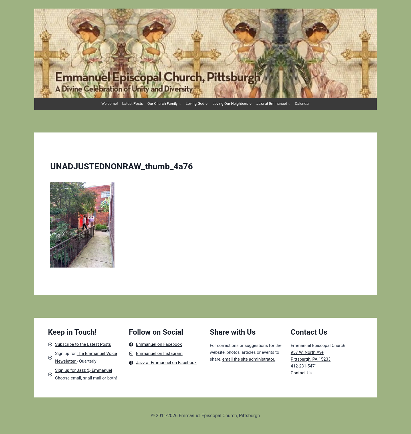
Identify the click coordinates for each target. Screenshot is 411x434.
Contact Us (301, 372)
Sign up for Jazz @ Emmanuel (83, 370)
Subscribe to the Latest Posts (83, 344)
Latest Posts (132, 103)
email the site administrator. (248, 359)
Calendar (302, 103)
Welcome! (109, 103)
